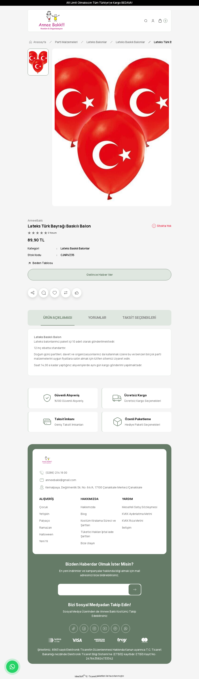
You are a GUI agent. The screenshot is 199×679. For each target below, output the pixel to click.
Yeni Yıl (43, 541)
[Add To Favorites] (55, 293)
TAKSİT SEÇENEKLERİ (139, 317)
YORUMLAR (97, 317)
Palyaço (44, 520)
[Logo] (52, 21)
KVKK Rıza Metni (132, 520)
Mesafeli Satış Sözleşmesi (139, 507)
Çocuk (43, 507)
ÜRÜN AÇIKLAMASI (57, 317)
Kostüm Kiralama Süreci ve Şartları (98, 523)
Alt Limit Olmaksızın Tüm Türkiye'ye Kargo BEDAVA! (99, 3)
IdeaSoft (80, 676)
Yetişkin (44, 514)
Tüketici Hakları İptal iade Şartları (97, 534)
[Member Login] (153, 20)
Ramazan (45, 527)
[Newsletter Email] (99, 589)
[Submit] (135, 589)
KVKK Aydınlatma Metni (137, 514)
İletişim (126, 527)
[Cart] (162, 20)
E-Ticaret (91, 676)
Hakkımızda (88, 507)
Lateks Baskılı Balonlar (75, 248)
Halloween (46, 534)
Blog (84, 514)
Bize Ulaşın (88, 543)
